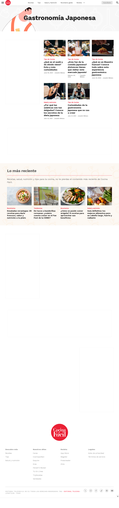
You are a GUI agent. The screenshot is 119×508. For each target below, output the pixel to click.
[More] (84, 2)
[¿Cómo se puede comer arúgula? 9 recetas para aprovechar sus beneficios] (73, 196)
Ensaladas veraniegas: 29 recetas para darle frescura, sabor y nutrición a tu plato (19, 214)
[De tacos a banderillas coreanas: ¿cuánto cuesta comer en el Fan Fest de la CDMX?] (46, 196)
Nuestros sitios (39, 449)
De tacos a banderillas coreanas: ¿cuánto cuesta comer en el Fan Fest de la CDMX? (45, 214)
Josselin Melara (60, 73)
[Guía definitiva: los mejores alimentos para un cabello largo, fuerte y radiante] (99, 196)
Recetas (31, 3)
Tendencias (38, 208)
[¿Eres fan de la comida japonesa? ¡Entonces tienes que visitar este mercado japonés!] (79, 48)
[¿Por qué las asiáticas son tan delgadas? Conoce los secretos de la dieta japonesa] (55, 91)
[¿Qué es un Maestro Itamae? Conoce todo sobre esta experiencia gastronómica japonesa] (103, 48)
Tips (39, 3)
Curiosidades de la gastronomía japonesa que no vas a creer (78, 109)
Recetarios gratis (67, 3)
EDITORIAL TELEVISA (71, 491)
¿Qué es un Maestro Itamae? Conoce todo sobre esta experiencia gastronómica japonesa (102, 68)
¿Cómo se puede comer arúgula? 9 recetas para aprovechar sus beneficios (72, 214)
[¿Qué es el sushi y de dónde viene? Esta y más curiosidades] (55, 48)
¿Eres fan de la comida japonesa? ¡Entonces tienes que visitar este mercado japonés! (77, 67)
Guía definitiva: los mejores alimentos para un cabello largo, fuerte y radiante (99, 214)
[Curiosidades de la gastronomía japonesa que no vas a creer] (79, 91)
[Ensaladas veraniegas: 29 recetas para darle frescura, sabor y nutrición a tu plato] (19, 196)
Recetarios (11, 208)
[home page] (8, 2)
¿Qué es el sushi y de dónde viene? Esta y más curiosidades (53, 66)
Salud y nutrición (50, 102)
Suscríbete (107, 3)
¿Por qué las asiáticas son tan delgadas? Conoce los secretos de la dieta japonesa (53, 110)
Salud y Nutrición (50, 3)
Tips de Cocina (49, 59)
